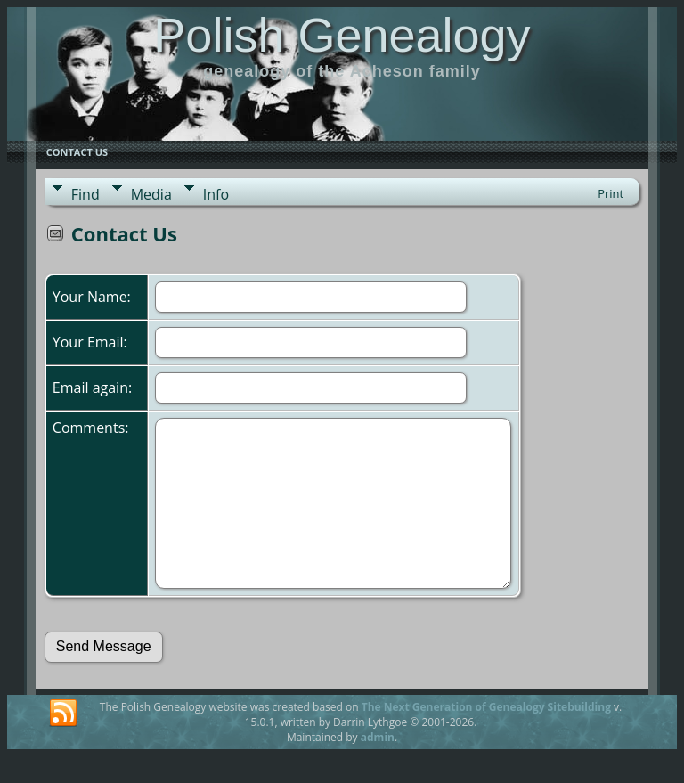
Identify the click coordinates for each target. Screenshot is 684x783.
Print (610, 193)
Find (85, 194)
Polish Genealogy (341, 34)
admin (378, 737)
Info (216, 194)
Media (151, 194)
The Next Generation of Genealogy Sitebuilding (486, 706)
